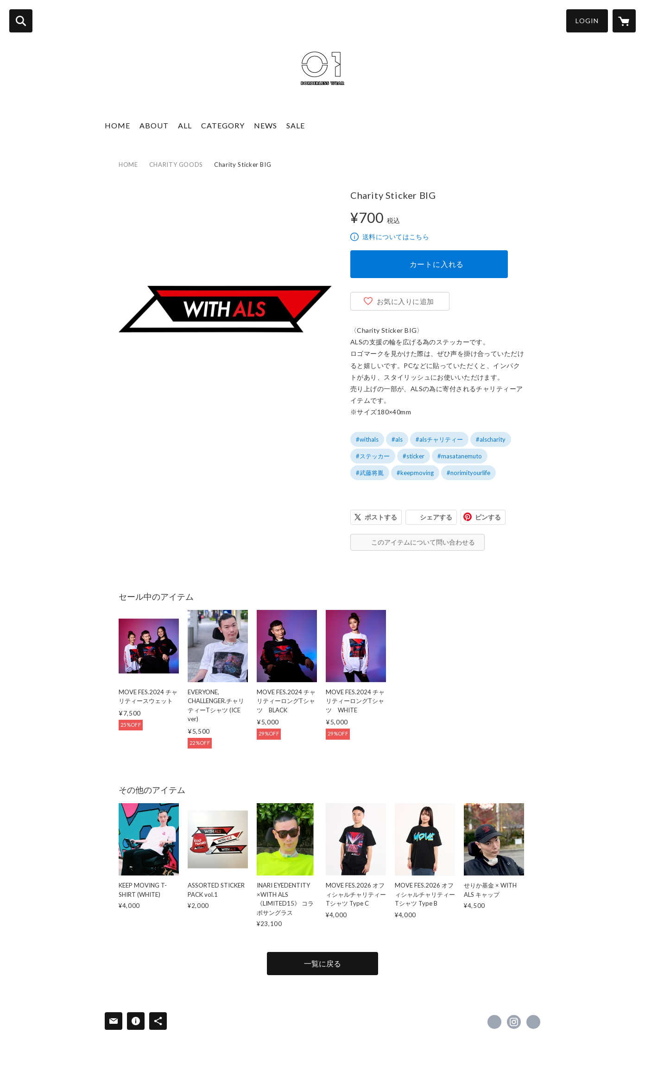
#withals (367, 439)
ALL (185, 125)
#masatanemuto (459, 456)
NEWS (265, 125)
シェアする (436, 517)
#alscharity (491, 439)
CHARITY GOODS (176, 164)
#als (397, 439)
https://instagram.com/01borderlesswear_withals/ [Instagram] (514, 1022)
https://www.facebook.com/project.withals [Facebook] (494, 1022)
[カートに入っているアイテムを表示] (624, 20)
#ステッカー (373, 456)
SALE (295, 125)
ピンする (488, 517)
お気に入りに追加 (405, 301)
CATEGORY (223, 125)
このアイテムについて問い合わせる (423, 542)
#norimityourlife (468, 472)
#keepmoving (415, 472)
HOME (117, 125)
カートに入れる (437, 264)
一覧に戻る (322, 963)
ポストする (381, 517)
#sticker (413, 456)
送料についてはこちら (395, 237)
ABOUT (154, 125)
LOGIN (587, 21)
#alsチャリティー (439, 439)
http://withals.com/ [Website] (533, 1022)
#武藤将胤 (370, 472)
